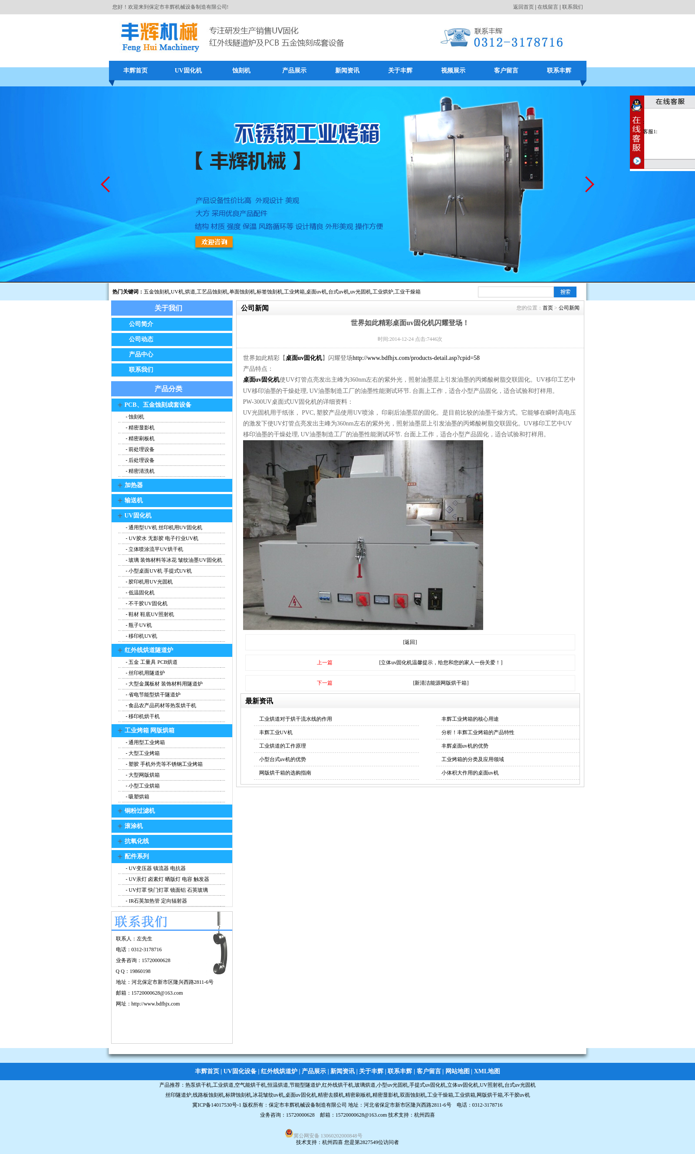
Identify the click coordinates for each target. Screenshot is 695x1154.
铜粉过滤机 (140, 811)
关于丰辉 (400, 70)
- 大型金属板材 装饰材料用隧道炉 (164, 684)
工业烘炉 (382, 292)
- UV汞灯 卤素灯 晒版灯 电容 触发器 (167, 879)
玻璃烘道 (365, 1085)
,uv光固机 (360, 292)
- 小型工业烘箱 (142, 786)
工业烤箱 (294, 292)
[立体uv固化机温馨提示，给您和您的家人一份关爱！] (441, 662)
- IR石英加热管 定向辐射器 (156, 901)
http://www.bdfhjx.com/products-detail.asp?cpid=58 (416, 358)
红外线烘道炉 (279, 1071)
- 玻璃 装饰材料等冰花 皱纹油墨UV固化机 (173, 560)
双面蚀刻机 (413, 1095)
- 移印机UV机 (141, 636)
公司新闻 (569, 308)
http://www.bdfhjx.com (156, 1004)
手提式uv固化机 (427, 1085)
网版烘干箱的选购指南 (285, 773)
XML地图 (487, 1071)
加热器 (134, 485)
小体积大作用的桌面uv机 (470, 773)
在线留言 (547, 7)
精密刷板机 (358, 1095)
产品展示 (294, 70)
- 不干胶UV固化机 (146, 603)
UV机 (177, 292)
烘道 (190, 292)
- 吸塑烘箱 (137, 797)
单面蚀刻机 (242, 292)
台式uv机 (338, 292)
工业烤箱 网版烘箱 (150, 730)
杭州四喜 (332, 1142)
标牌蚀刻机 (238, 1095)
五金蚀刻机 (157, 292)
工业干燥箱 (408, 292)
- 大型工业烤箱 (142, 753)
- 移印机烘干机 (142, 716)
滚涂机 (134, 826)
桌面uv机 (316, 292)
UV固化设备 (240, 1071)
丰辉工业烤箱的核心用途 (470, 719)
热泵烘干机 (198, 1085)
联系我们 (572, 7)
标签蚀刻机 (270, 292)
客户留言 (506, 70)
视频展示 (453, 70)
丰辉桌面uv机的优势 (464, 746)
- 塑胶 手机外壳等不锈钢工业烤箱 (164, 764)
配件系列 (137, 856)
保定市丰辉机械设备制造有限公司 (308, 1105)
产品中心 (141, 354)
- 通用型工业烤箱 (145, 742)
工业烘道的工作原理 (282, 746)
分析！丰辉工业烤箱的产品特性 (477, 732)
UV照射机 (491, 1085)
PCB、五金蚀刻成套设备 (158, 405)
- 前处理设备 (140, 449)
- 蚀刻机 (135, 417)
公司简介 (141, 324)
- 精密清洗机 (140, 471)
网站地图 (457, 1071)
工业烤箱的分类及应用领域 (472, 759)
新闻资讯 (347, 70)
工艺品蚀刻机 (212, 292)
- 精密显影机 (140, 428)
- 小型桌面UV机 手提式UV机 (158, 571)
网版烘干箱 (490, 1095)
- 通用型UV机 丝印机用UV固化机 (164, 527)
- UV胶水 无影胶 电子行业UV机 (162, 538)
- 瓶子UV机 (138, 625)
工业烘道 (223, 1085)
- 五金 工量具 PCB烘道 (151, 662)
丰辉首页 (135, 70)
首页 (548, 308)
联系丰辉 (559, 70)
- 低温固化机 (140, 593)
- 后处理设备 (140, 460)
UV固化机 (188, 70)
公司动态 (141, 339)
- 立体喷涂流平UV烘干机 (154, 549)
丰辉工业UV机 (276, 732)
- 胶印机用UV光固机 (149, 582)
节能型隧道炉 (305, 1085)
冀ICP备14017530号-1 (216, 1105)
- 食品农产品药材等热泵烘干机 (161, 705)
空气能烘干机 (250, 1085)
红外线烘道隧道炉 (149, 650)
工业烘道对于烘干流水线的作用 (295, 719)
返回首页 (523, 7)
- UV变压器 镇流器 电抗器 (155, 868)
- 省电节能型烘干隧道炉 (153, 695)
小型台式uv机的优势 (282, 759)
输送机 (134, 500)
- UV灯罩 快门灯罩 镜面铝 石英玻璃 (166, 890)
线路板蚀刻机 (208, 1095)
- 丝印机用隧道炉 (145, 673)
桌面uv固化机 (261, 379)
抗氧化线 (137, 841)
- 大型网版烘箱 (142, 775)
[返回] (410, 642)
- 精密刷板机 (140, 438)
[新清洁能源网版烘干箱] (441, 683)
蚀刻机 (241, 70)
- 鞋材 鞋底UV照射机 (149, 614)
